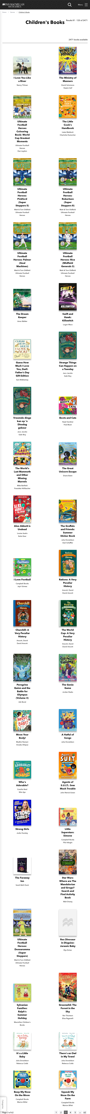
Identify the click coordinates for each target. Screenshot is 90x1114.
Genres (12, 12)
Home (4, 12)
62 (85, 1112)
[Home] (13, 4)
